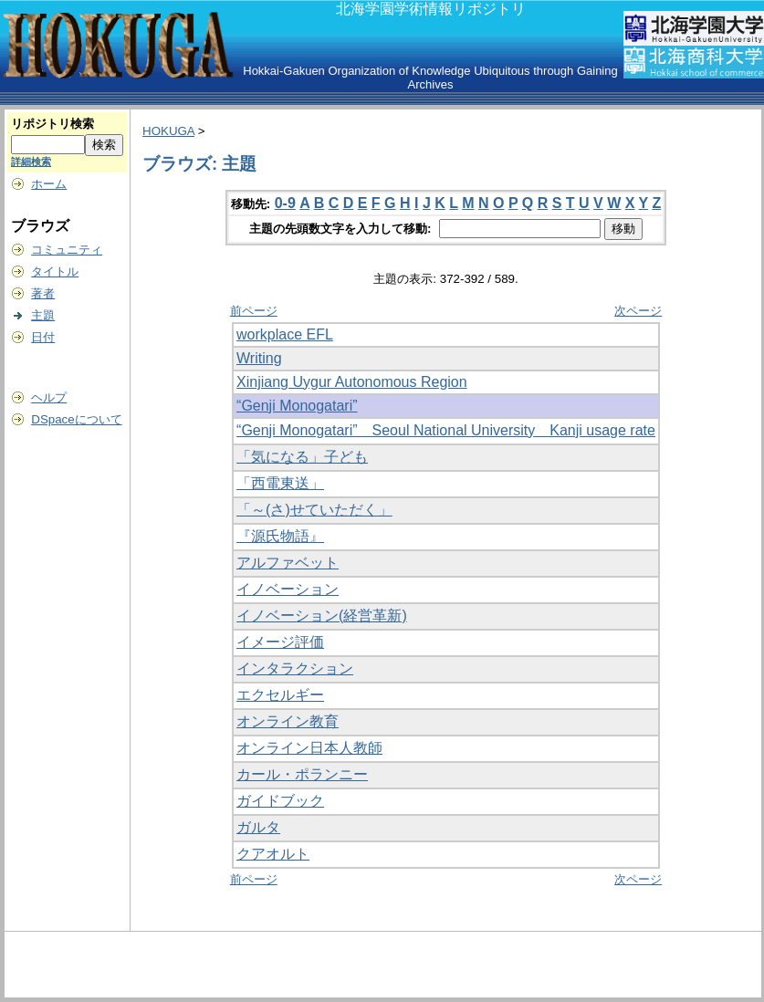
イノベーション (287, 589)
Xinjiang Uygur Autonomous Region (351, 382)
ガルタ (258, 827)
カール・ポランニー (302, 774)
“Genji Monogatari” (297, 405)
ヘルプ (49, 397)
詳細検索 (31, 161)
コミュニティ (66, 249)
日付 (43, 337)
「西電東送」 (280, 483)
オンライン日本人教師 (309, 748)
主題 (43, 315)
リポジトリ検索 (52, 123)
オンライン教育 (287, 721)
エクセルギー (280, 695)
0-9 (285, 203)
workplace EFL (284, 334)
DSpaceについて (76, 419)
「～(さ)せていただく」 (314, 509)
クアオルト (272, 853)
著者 (43, 293)
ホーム (49, 184)
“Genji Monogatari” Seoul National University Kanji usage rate (445, 430)
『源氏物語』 (280, 536)
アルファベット (287, 562)
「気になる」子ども (302, 456)
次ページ (638, 311)
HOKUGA (168, 131)
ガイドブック (280, 801)
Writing (259, 358)
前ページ (253, 311)
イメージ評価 (280, 642)
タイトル (54, 271)
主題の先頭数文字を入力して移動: (341, 228)
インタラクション (294, 668)
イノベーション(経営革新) (321, 615)
